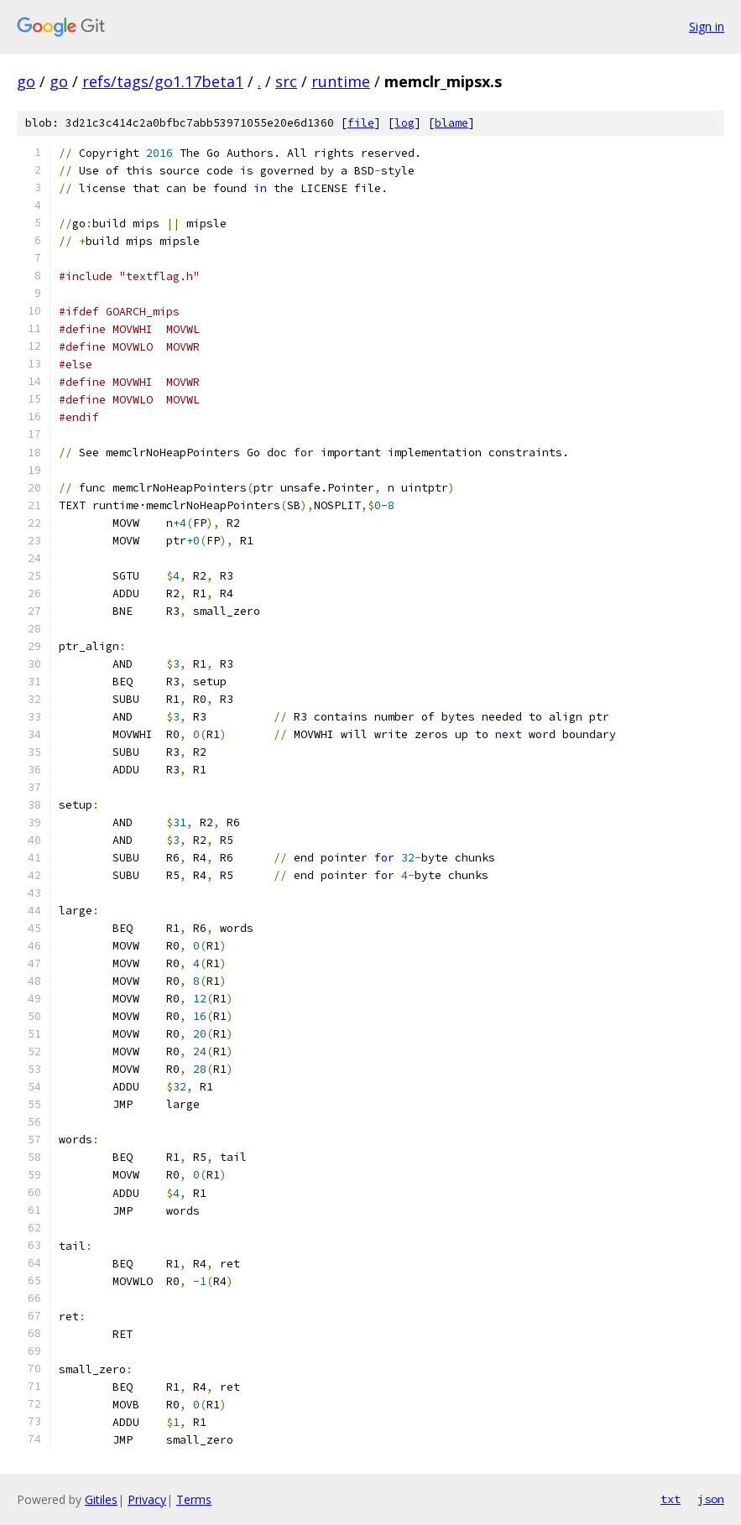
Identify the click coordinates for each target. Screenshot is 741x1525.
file (360, 123)
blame (451, 123)
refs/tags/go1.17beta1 (162, 81)
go (26, 81)
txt (670, 1499)
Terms (193, 1499)
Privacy (147, 1499)
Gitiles (101, 1499)
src (286, 81)
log (404, 123)
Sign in (706, 26)
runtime (340, 81)
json (710, 1499)
